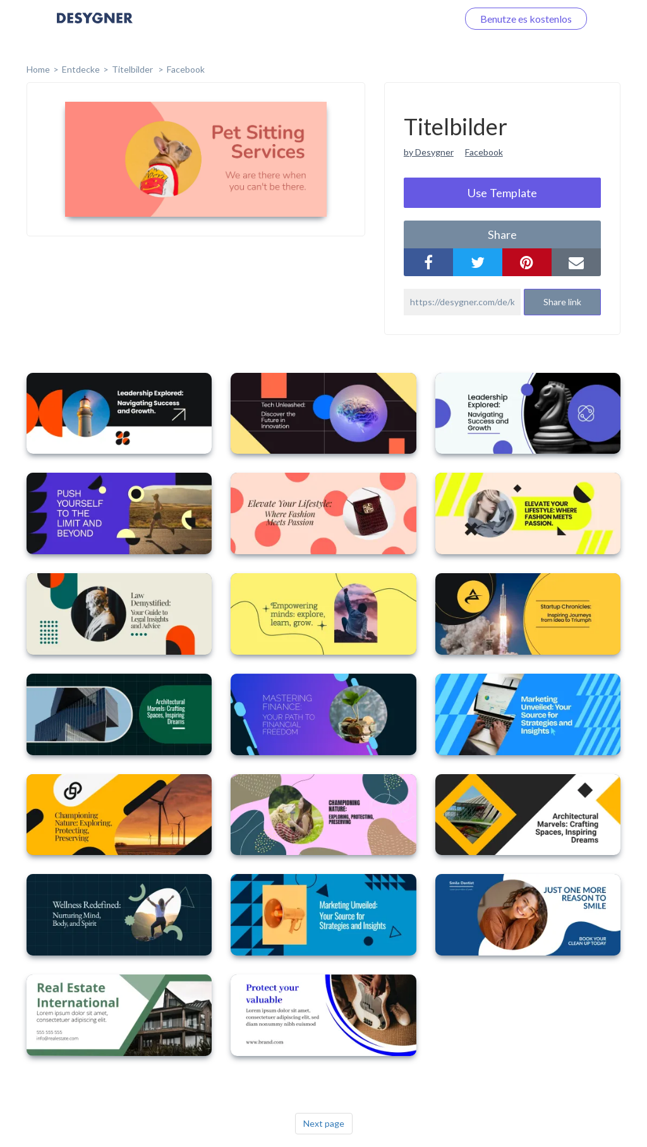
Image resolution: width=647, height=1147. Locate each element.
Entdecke (81, 69)
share (502, 234)
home (38, 69)
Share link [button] (562, 301)
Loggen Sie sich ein (402, 18)
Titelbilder (133, 69)
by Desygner (429, 152)
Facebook (186, 69)
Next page (323, 1123)
